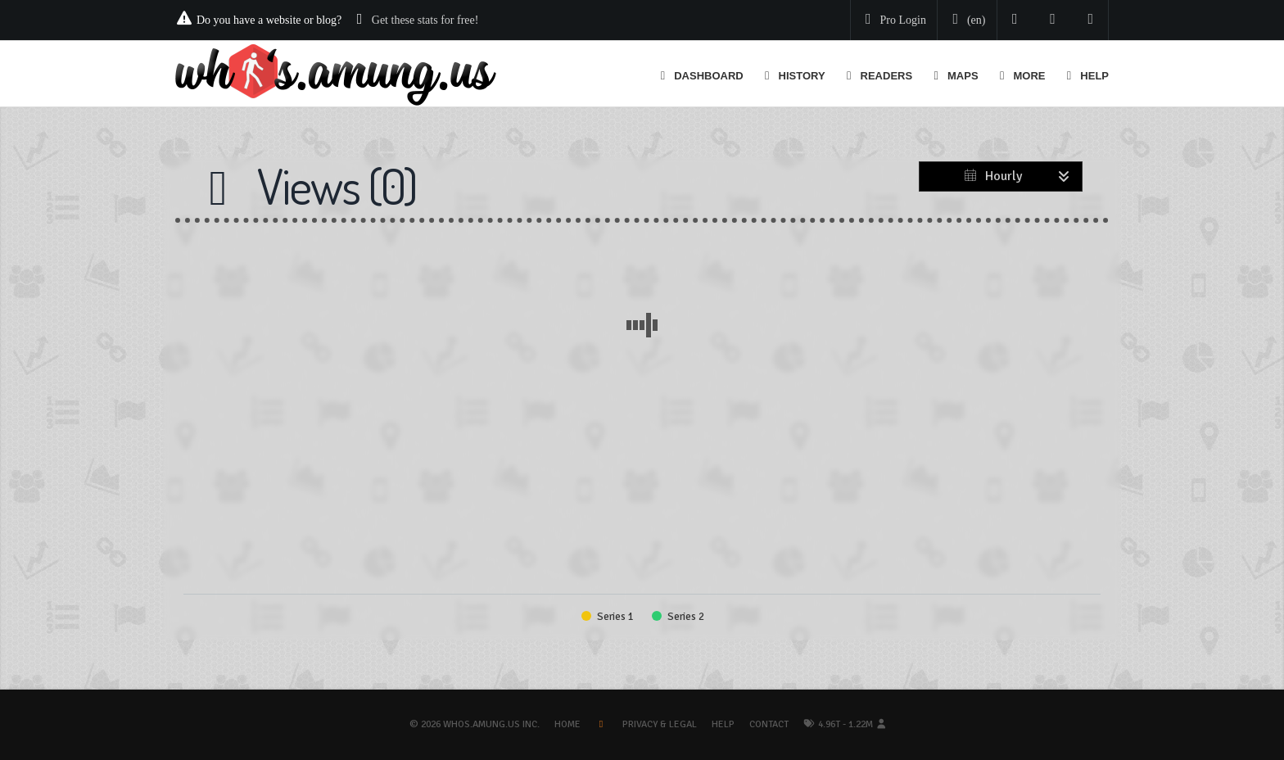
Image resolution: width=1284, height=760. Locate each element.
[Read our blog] (1052, 20)
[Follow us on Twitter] (1015, 20)
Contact (769, 724)
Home (567, 724)
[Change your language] (965, 20)
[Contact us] (1091, 20)
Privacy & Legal (659, 724)
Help (723, 724)
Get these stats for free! (425, 20)
